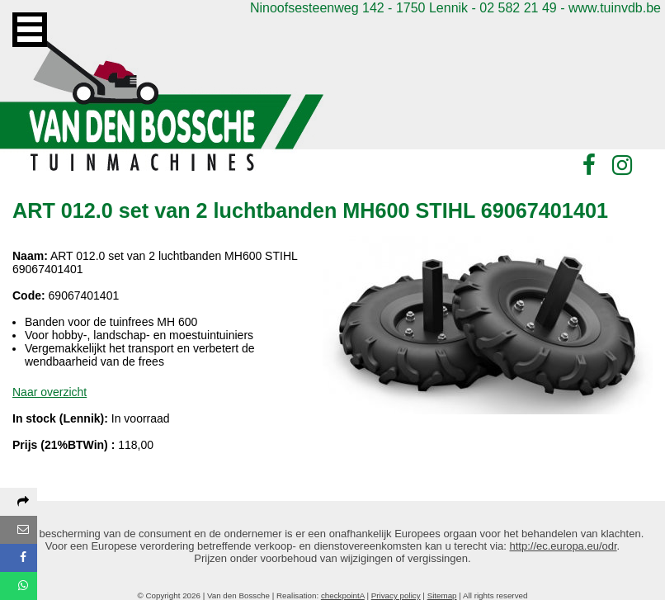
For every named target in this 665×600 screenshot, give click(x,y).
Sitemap (442, 595)
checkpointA (343, 595)
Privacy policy (396, 595)
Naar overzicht (49, 392)
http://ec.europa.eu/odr (563, 546)
